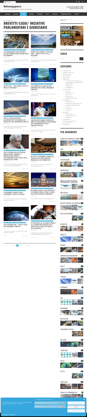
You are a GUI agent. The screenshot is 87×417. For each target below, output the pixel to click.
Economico (68, 96)
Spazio (67, 110)
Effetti (64, 112)
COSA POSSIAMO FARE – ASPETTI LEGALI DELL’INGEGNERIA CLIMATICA (15, 232)
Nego (76, 407)
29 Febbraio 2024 (34, 57)
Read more (6, 64)
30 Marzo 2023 (33, 203)
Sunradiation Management (72, 105)
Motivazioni (65, 89)
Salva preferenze (76, 411)
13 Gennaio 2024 (33, 98)
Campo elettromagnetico (68, 121)
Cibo (67, 91)
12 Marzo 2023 (6, 235)
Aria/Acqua (68, 93)
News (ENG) (65, 75)
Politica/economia (70, 115)
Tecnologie (65, 100)
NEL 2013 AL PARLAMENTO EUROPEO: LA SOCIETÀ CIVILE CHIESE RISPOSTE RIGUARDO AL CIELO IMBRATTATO (42, 165)
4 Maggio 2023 (33, 168)
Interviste (65, 77)
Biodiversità (68, 114)
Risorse (67, 94)
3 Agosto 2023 (33, 134)
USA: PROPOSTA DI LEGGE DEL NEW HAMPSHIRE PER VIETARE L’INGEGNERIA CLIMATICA (42, 95)
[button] (84, 399)
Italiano (7, 2)
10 (27, 245)
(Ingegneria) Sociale (70, 98)
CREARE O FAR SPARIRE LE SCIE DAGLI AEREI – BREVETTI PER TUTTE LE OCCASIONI (42, 53)
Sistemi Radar (69, 101)
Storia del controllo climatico (72, 81)
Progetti (67, 85)
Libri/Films (65, 119)
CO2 (67, 107)
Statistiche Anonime (76, 403)
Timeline (65, 79)
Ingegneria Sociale (67, 72)
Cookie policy (5, 414)
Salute (67, 117)
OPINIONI (65, 70)
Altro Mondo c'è (66, 122)
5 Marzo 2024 (6, 57)
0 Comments (26, 64)
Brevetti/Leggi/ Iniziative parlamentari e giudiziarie (15, 49)
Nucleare (68, 108)
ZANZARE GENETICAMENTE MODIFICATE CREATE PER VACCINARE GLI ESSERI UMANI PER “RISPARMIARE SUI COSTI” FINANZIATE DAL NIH (43, 129)
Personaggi (68, 87)
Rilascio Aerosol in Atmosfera (72, 103)
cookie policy (12, 414)
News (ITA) (65, 74)
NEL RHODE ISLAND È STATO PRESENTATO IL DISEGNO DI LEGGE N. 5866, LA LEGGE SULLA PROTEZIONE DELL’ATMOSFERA (43, 199)
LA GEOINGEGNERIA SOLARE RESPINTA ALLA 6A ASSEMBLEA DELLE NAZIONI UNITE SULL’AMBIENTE (16, 53)
